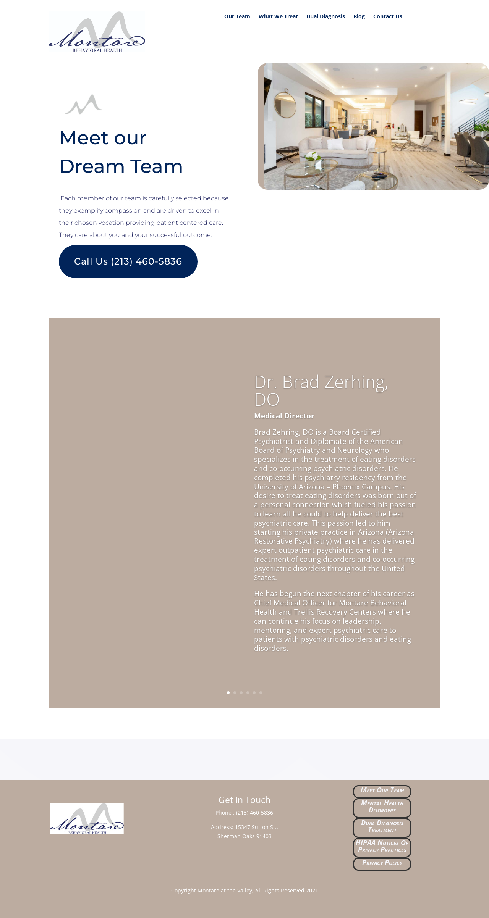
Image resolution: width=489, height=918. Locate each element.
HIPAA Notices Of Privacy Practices (382, 846)
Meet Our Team (382, 789)
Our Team (237, 17)
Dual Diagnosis (325, 17)
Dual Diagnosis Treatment (382, 826)
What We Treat (278, 17)
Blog (359, 17)
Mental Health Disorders (382, 806)
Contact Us (387, 17)
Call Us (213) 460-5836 (128, 261)
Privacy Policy (382, 862)
